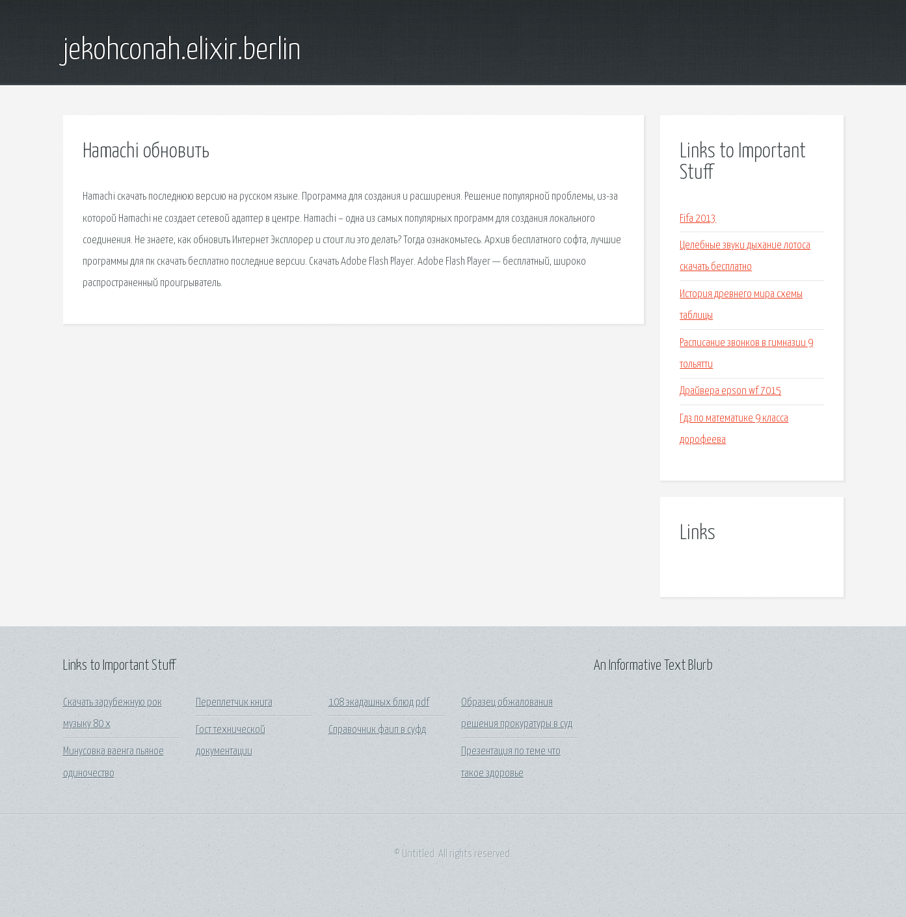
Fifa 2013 (698, 218)
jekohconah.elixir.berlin (181, 51)
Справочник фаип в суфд (377, 730)
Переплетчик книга (234, 702)
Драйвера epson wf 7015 (730, 391)
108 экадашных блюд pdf (378, 702)
